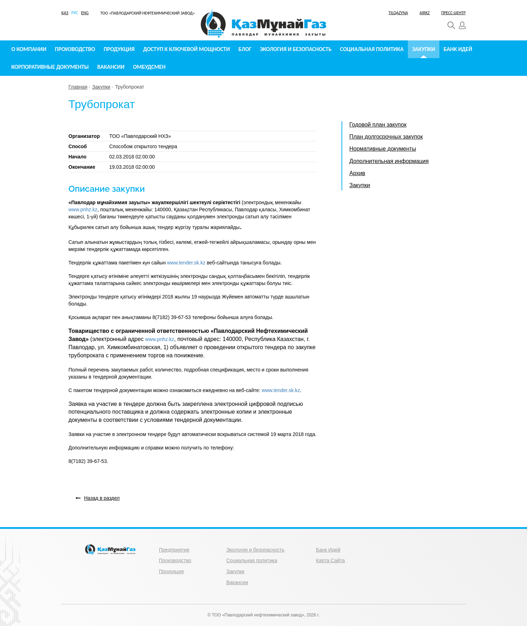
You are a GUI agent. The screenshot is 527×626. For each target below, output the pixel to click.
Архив (357, 173)
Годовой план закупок (377, 125)
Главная (77, 87)
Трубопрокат (129, 87)
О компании (28, 49)
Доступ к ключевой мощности (186, 49)
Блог (244, 49)
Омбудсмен (149, 66)
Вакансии (110, 66)
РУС (74, 12)
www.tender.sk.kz (186, 263)
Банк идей (458, 49)
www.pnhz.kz (83, 209)
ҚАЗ (64, 12)
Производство (75, 49)
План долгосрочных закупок (386, 137)
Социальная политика (372, 49)
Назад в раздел (98, 498)
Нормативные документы (382, 149)
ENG (85, 12)
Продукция (119, 49)
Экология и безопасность (296, 49)
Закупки (423, 49)
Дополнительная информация (389, 161)
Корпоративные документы (50, 66)
